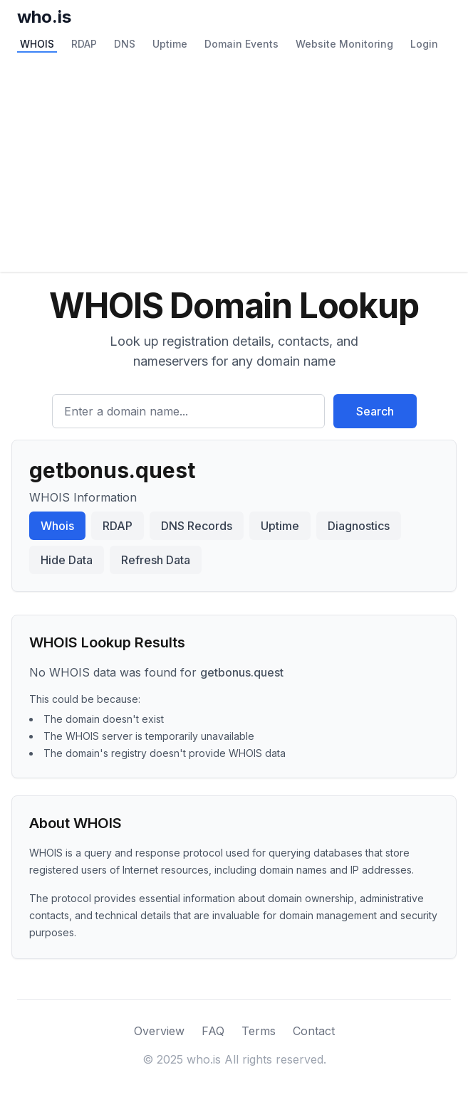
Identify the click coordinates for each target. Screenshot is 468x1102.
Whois (57, 526)
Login (424, 44)
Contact (314, 1031)
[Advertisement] (234, 165)
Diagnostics (359, 526)
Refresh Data (155, 560)
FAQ (213, 1031)
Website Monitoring (344, 44)
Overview (159, 1031)
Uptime (169, 44)
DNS (124, 44)
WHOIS (37, 44)
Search (375, 411)
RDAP (84, 44)
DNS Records (196, 526)
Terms (258, 1031)
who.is (44, 16)
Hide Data (67, 560)
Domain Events (241, 44)
